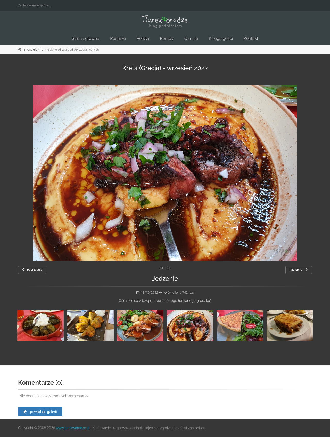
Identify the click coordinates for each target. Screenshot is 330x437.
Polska (143, 38)
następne (299, 269)
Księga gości (221, 38)
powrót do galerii (40, 412)
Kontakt (251, 38)
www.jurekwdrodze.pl (72, 428)
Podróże (118, 38)
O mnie (191, 38)
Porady (167, 38)
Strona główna (85, 38)
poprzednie (32, 269)
